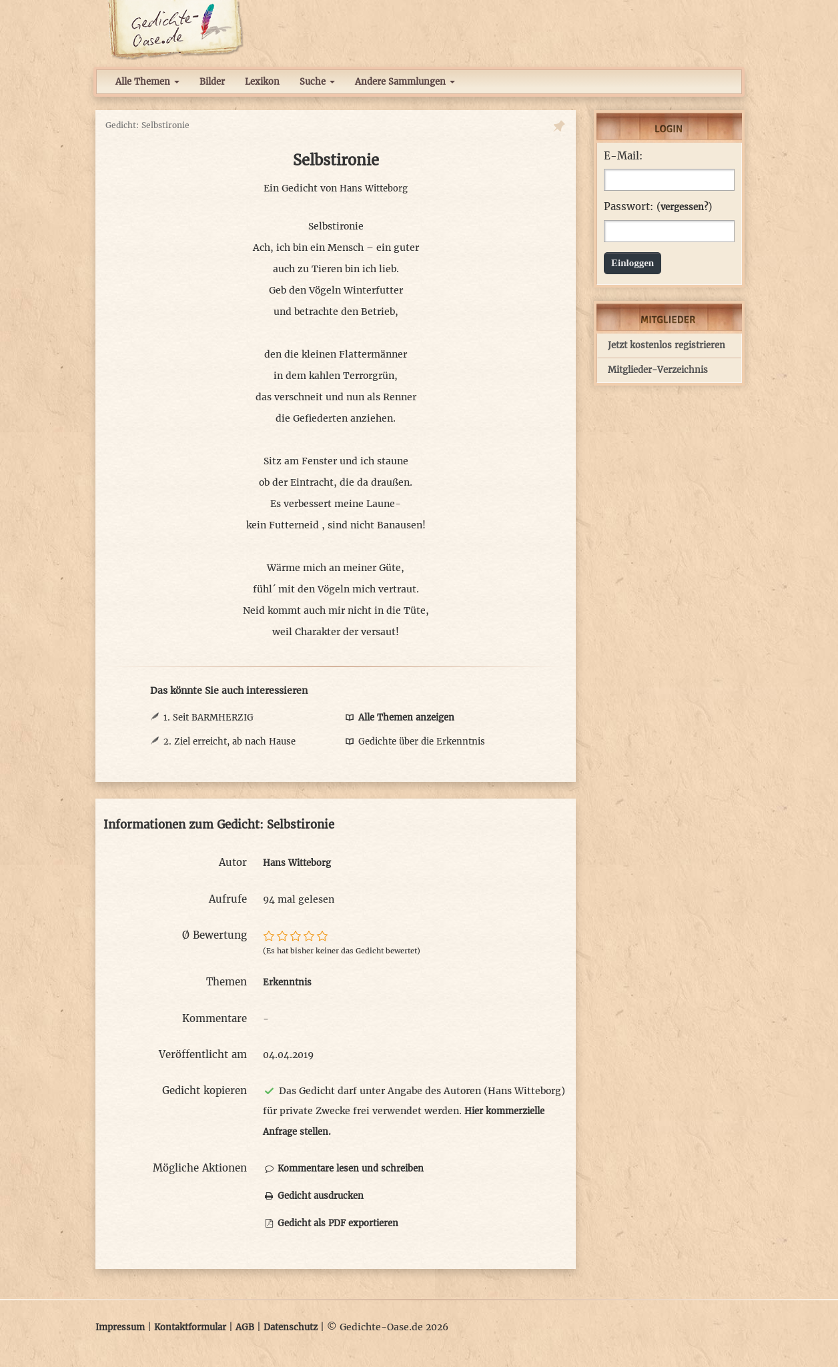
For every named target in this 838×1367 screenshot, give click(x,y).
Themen (226, 981)
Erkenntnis (287, 982)
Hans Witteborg (374, 188)
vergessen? (684, 207)
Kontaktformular (190, 1327)
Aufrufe (228, 899)
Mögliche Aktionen (200, 1168)
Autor (233, 862)
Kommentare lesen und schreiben (343, 1168)
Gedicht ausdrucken (313, 1196)
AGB (245, 1327)
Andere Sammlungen (405, 81)
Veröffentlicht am (203, 1054)
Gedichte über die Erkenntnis (414, 741)
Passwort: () (658, 207)
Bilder (212, 81)
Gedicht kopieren (204, 1090)
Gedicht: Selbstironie (147, 125)
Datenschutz (291, 1327)
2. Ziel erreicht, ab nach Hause (229, 741)
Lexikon (262, 81)
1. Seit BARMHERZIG (208, 717)
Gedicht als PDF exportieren (330, 1223)
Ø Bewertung (214, 935)
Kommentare (214, 1018)
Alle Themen (147, 81)
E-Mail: (623, 156)
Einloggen (632, 263)
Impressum (120, 1327)
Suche (317, 81)
